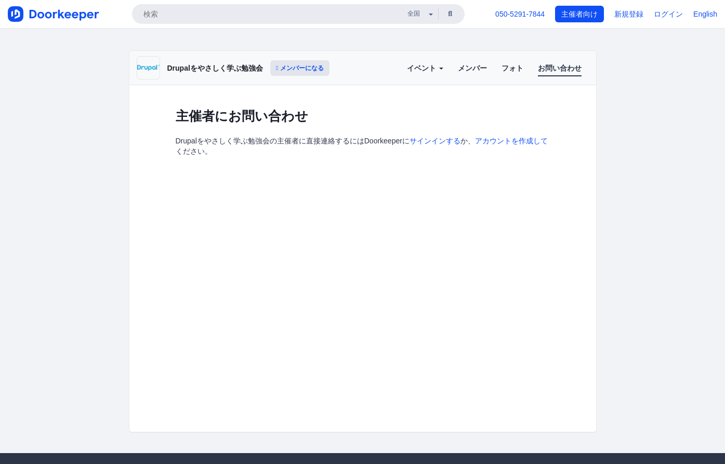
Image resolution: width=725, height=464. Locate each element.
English (705, 14)
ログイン (668, 14)
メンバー (472, 68)
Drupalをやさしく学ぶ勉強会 (215, 68)
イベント (425, 68)
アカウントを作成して (511, 141)
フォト (512, 68)
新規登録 (628, 14)
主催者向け (579, 14)
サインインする (435, 141)
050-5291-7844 (520, 14)
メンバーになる (300, 68)
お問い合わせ (560, 68)
